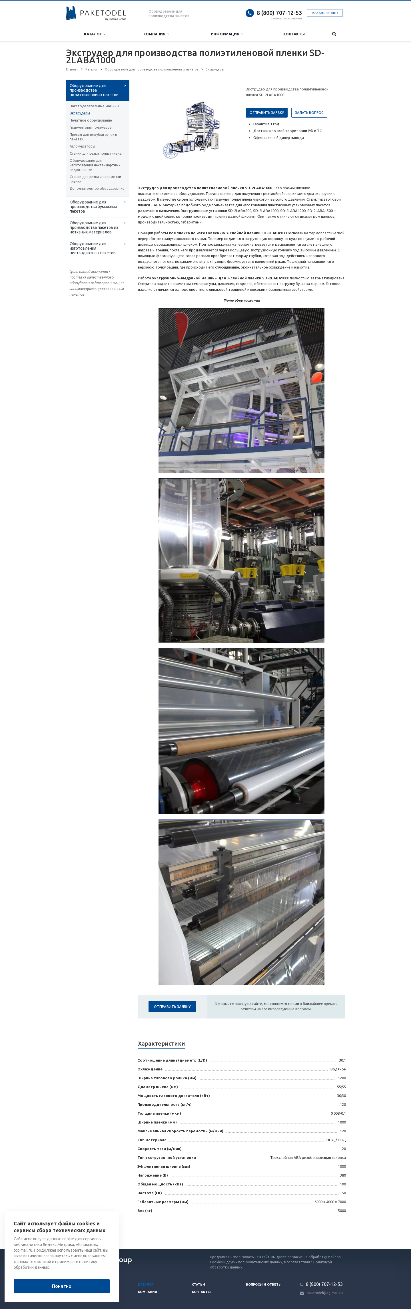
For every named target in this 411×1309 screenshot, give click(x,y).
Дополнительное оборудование (97, 188)
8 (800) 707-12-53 (279, 12)
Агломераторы (82, 146)
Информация (227, 34)
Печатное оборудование (91, 120)
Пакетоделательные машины (94, 106)
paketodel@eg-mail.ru (325, 1293)
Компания (156, 34)
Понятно (61, 1286)
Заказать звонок (324, 13)
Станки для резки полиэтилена (96, 153)
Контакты (294, 34)
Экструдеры (80, 113)
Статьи (198, 1284)
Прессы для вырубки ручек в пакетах (93, 137)
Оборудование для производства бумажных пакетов (93, 206)
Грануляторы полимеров (90, 127)
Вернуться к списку (84, 1231)
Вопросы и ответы (264, 1284)
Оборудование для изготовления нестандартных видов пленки (95, 165)
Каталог (94, 34)
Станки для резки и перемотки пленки (95, 179)
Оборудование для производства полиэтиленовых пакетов (94, 90)
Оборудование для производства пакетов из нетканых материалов (94, 227)
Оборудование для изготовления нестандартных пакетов (93, 248)
